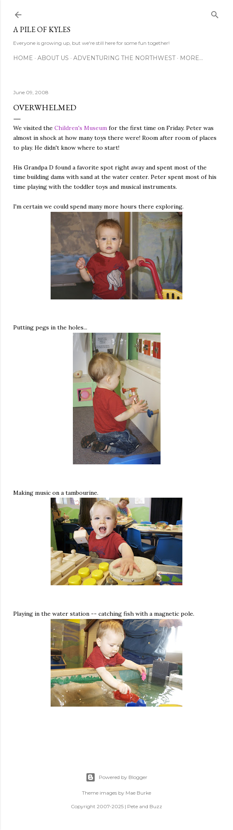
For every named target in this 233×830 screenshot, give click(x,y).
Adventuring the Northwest (124, 58)
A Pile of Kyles (41, 29)
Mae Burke (138, 793)
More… (191, 58)
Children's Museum (80, 128)
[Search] (215, 13)
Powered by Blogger (116, 777)
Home (23, 58)
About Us (53, 58)
